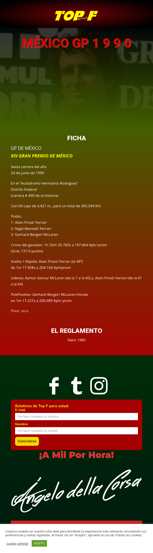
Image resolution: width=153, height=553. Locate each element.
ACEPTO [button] (39, 543)
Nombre (21, 424)
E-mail (20, 410)
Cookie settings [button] (17, 543)
